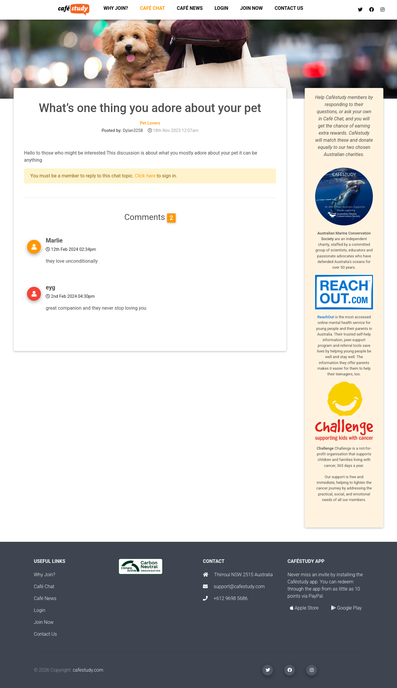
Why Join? (44, 574)
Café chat (152, 9)
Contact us (289, 9)
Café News (190, 9)
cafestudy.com (88, 670)
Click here (145, 176)
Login (221, 9)
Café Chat (44, 586)
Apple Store (304, 608)
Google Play (346, 608)
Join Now (43, 622)
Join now (251, 9)
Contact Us (45, 634)
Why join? (116, 9)
